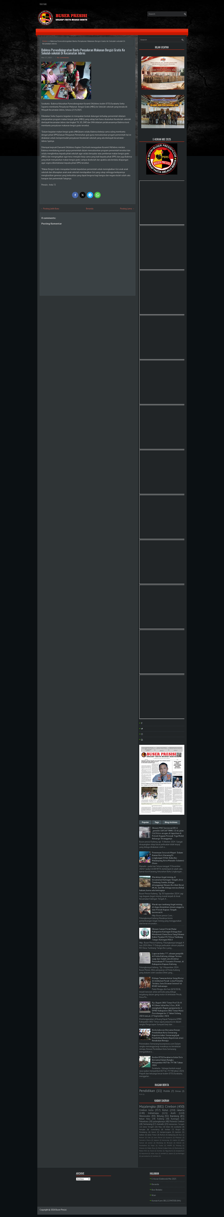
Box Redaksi (157, 1189)
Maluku (142, 1148)
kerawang (165, 1140)
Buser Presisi (61, 1209)
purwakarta (146, 1156)
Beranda (89, 208)
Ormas (178, 1091)
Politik (166, 1091)
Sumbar (159, 1151)
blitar (168, 1127)
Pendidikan (147, 1091)
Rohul (165, 1110)
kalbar (141, 1135)
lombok (163, 1153)
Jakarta (180, 1110)
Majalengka (147, 1106)
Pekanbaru (143, 1121)
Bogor (178, 1129)
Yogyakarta (169, 1151)
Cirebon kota (146, 1110)
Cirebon (170, 1106)
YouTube (43, 4)
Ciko (149, 1137)
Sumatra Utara (145, 1140)
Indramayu (153, 1113)
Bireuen (170, 1143)
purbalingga (180, 1153)
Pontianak (178, 1148)
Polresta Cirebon (177, 1121)
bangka (142, 1129)
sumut (150, 1143)
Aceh (173, 1113)
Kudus (161, 1145)
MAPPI (169, 1145)
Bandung (174, 1115)
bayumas (145, 1153)
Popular (145, 822)
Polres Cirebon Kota (165, 1148)
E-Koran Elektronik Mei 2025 (164, 1179)
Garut (153, 1132)
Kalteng (160, 1118)
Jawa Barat (158, 1137)
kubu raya (154, 1153)
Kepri (153, 1145)
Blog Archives (171, 822)
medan (175, 1140)
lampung (171, 1135)
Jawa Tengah (148, 1127)
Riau (160, 1127)
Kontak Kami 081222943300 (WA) (166, 1200)
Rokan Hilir (143, 1151)
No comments (63, 57)
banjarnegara (165, 1132)
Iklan (154, 1195)
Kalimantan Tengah (176, 1124)
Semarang (147, 1124)
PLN (140, 1094)
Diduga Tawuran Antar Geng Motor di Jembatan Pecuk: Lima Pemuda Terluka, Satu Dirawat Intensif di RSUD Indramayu (168, 982)
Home (44, 41)
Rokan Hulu (144, 1118)
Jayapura (169, 1137)
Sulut (152, 1151)
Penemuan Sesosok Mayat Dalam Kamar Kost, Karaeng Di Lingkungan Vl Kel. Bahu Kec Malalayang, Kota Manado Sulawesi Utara (168, 858)
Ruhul (162, 1135)
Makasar (178, 1137)
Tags (157, 822)
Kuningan (175, 1118)
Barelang (159, 1143)
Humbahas (143, 1145)
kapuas (156, 1140)
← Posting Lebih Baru (50, 208)
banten (178, 1132)
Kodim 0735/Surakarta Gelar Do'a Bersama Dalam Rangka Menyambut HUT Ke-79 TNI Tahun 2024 (167, 1061)
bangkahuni (180, 1151)
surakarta (177, 1127)
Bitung (160, 1115)
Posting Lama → (127, 208)
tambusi (156, 1156)
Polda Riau (151, 1148)
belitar (167, 1129)
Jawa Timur (152, 1135)
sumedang (155, 1129)
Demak (178, 1143)
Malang (178, 1145)
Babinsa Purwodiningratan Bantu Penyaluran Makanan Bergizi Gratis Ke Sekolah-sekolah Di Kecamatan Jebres (83, 51)
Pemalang (143, 1132)
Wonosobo (144, 1115)
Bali (180, 1135)
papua (171, 1153)
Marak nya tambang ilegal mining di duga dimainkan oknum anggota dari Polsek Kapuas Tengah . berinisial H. (168, 908)
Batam (141, 1137)
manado (160, 1124)
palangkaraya (159, 1121)
